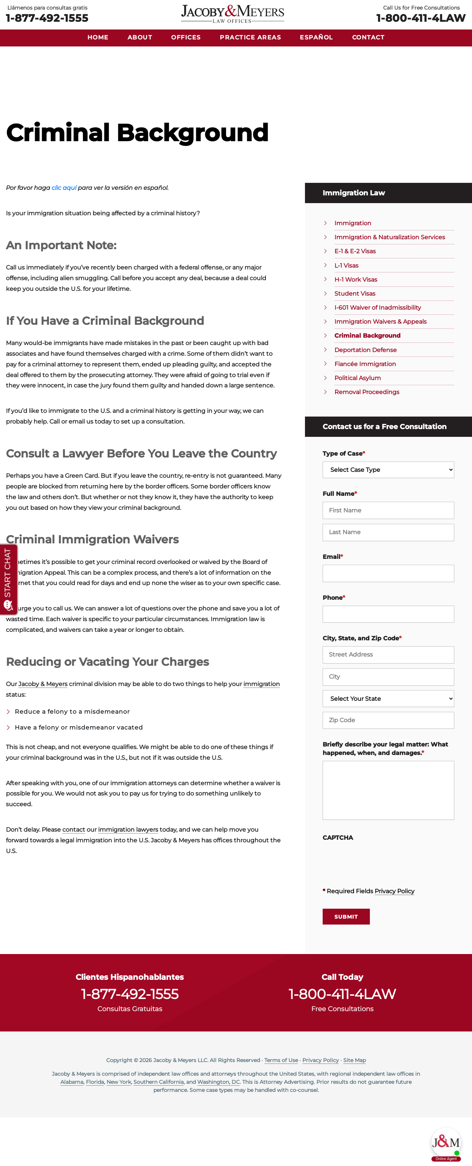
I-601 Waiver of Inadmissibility (377, 356)
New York (119, 1130)
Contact (368, 37)
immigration (261, 732)
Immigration (352, 271)
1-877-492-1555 (47, 18)
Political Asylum (357, 426)
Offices (186, 37)
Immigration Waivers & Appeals (380, 370)
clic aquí (64, 236)
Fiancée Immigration (365, 412)
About (140, 37)
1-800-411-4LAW (421, 18)
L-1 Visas (346, 314)
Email (333, 605)
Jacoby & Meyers (42, 732)
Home (98, 37)
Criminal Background (367, 384)
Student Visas (354, 342)
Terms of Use (281, 1109)
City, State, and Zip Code (362, 687)
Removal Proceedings (366, 440)
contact (73, 878)
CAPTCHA (338, 886)
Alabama (71, 1130)
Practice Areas (250, 37)
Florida (95, 1130)
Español (316, 37)
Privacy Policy (394, 939)
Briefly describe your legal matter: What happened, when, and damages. (385, 797)
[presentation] (379, 908)
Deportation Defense (365, 398)
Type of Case (344, 502)
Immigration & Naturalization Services (389, 286)
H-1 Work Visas (355, 328)
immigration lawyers (128, 878)
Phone (334, 646)
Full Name (340, 542)
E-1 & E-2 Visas (355, 300)
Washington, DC (218, 1130)
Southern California (158, 1130)
